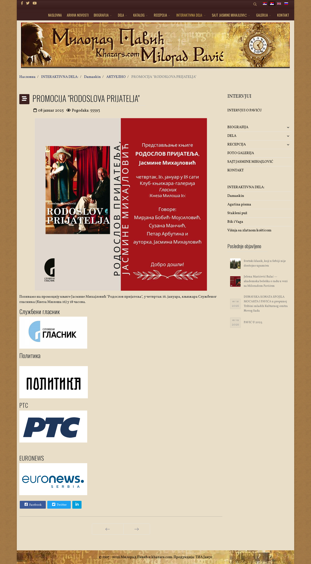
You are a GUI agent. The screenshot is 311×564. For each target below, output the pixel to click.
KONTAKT (283, 15)
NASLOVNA (55, 15)
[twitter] (28, 3)
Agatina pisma (239, 204)
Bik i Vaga (235, 221)
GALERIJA (262, 15)
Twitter (59, 504)
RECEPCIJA (160, 15)
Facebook (33, 504)
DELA (121, 15)
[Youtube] (35, 3)
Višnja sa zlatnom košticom (249, 230)
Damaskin (235, 195)
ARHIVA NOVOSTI (78, 15)
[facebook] (22, 3)
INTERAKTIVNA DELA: (189, 15)
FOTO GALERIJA (240, 153)
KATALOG (139, 15)
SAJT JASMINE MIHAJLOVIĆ (229, 15)
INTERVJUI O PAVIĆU (244, 110)
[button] (281, 127)
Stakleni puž (237, 213)
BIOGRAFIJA (101, 15)
